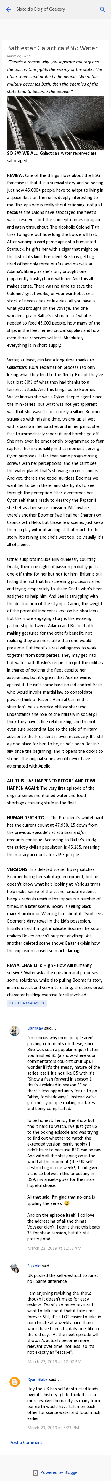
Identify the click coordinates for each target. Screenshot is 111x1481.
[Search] (102, 9)
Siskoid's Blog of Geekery (41, 9)
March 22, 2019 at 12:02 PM (54, 1362)
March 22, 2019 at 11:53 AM (54, 1248)
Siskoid (34, 1266)
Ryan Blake (37, 1379)
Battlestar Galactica (27, 1003)
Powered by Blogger (55, 1472)
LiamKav (35, 1028)
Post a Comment (25, 1443)
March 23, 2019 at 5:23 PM (53, 1428)
